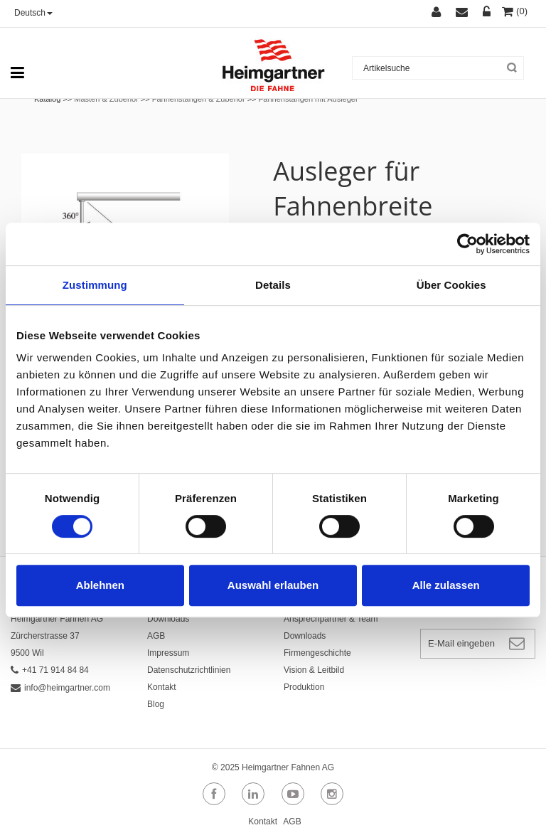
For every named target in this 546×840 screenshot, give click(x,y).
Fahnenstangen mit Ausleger (308, 99)
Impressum (168, 653)
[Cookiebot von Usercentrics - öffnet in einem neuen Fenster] (467, 244)
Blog (155, 704)
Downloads (168, 619)
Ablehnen (100, 585)
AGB (156, 636)
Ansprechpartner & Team (331, 619)
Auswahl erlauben (273, 585)
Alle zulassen (446, 585)
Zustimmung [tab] (95, 285)
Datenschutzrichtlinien (188, 670)
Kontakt (161, 687)
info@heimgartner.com (60, 688)
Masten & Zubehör (106, 99)
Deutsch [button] (33, 13)
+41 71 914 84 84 (50, 670)
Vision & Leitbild (314, 670)
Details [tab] (273, 285)
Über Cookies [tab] (451, 285)
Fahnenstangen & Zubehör (199, 99)
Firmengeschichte (317, 653)
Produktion (304, 687)
